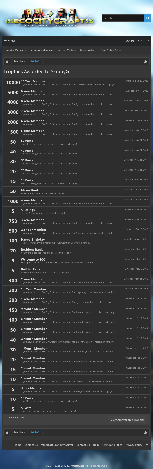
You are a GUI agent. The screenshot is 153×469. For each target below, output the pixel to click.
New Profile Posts (111, 50)
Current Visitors (66, 50)
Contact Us (31, 445)
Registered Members (41, 50)
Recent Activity (88, 50)
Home (17, 445)
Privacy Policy (133, 445)
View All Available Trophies (127, 420)
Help (96, 445)
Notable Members (15, 50)
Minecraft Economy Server (57, 445)
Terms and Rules (112, 445)
